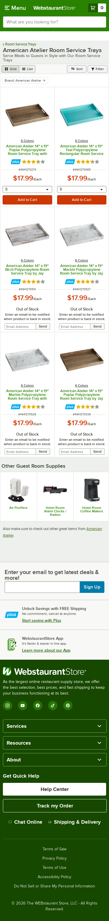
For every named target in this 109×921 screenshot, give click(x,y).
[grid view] (10, 69)
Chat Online (25, 822)
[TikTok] (52, 705)
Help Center (55, 789)
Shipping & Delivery (74, 822)
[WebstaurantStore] (54, 671)
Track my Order (55, 806)
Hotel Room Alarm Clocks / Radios (55, 511)
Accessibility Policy (54, 877)
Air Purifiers (18, 507)
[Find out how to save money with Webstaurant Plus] (16, 161)
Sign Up (92, 587)
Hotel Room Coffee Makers (91, 509)
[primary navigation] (15, 7)
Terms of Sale (55, 849)
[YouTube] (22, 705)
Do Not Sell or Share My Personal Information (54, 886)
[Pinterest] (67, 705)
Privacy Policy (54, 858)
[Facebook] (37, 705)
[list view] (27, 69)
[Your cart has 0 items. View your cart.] (97, 7)
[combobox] (54, 22)
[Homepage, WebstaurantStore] (54, 8)
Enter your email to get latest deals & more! (52, 575)
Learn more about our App (46, 650)
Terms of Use (54, 868)
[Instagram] (7, 705)
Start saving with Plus (41, 620)
